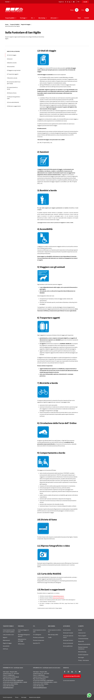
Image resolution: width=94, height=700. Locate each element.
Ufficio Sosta (21, 644)
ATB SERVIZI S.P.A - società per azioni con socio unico (46, 667)
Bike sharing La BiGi (53, 634)
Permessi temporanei (38, 640)
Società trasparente (83, 654)
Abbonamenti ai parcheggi (22, 640)
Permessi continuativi (38, 637)
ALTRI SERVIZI (66, 626)
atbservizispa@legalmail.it (40, 687)
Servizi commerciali (68, 643)
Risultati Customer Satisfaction (83, 648)
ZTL (34, 626)
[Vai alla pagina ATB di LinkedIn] (69, 1)
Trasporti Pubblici (14, 24)
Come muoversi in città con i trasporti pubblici (9, 630)
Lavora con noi (81, 633)
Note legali (81, 657)
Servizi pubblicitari (68, 646)
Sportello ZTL (36, 643)
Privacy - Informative (83, 660)
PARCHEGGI (21, 626)
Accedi (85, 1)
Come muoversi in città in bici (54, 630)
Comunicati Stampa (83, 638)
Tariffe (49, 637)
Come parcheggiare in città (23, 630)
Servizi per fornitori (68, 640)
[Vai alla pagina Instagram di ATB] (67, 1)
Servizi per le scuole (68, 633)
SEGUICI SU (66, 667)
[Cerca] (87, 10)
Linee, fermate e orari (8, 634)
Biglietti (5, 637)
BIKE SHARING (51, 626)
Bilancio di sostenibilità (84, 644)
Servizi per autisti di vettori (68, 636)
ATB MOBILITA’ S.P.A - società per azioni (13, 667)
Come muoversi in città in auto (39, 630)
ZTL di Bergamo (37, 634)
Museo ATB (81, 641)
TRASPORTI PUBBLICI (8, 626)
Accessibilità (6, 646)
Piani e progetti (82, 635)
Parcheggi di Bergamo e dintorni (24, 635)
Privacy (16, 697)
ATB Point (5, 649)
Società (80, 630)
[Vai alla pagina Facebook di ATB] (65, 1)
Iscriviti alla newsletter (69, 680)
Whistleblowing (82, 651)
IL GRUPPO (81, 626)
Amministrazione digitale (34, 697)
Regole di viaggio (25, 24)
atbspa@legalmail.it (8, 687)
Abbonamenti (6, 640)
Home (6, 24)
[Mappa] (76, 10)
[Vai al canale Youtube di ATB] (73, 1)
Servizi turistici (67, 630)
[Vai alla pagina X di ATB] (71, 1)
